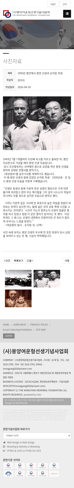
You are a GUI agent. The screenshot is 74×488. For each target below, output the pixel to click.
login (53, 4)
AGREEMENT (19, 324)
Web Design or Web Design (19, 442)
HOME (6, 324)
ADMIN (8, 336)
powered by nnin (32, 394)
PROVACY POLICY (39, 324)
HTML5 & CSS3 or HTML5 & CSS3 (22, 450)
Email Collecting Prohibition (17, 329)
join (65, 4)
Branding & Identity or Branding (21, 446)
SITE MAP (41, 329)
